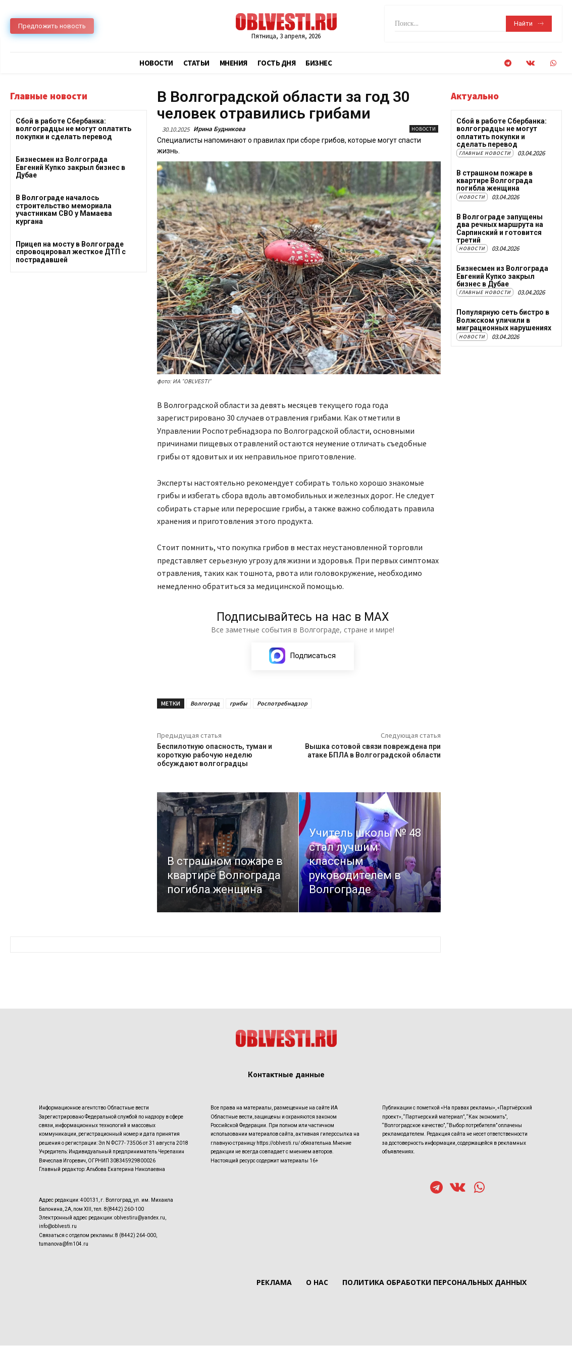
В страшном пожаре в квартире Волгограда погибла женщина (494, 181)
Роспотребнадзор (282, 703)
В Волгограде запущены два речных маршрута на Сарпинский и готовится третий (499, 228)
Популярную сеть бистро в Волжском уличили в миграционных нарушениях (503, 320)
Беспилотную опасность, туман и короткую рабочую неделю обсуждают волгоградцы (214, 755)
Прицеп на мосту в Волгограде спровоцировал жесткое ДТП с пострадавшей (71, 252)
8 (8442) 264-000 (135, 1235)
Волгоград (205, 703)
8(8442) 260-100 (124, 1209)
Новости (423, 129)
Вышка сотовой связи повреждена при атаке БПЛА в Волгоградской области (373, 750)
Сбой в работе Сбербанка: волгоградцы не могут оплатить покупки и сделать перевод (73, 129)
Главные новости (485, 153)
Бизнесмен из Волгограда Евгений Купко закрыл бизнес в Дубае (70, 167)
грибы (238, 703)
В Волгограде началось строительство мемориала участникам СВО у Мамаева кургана (64, 209)
